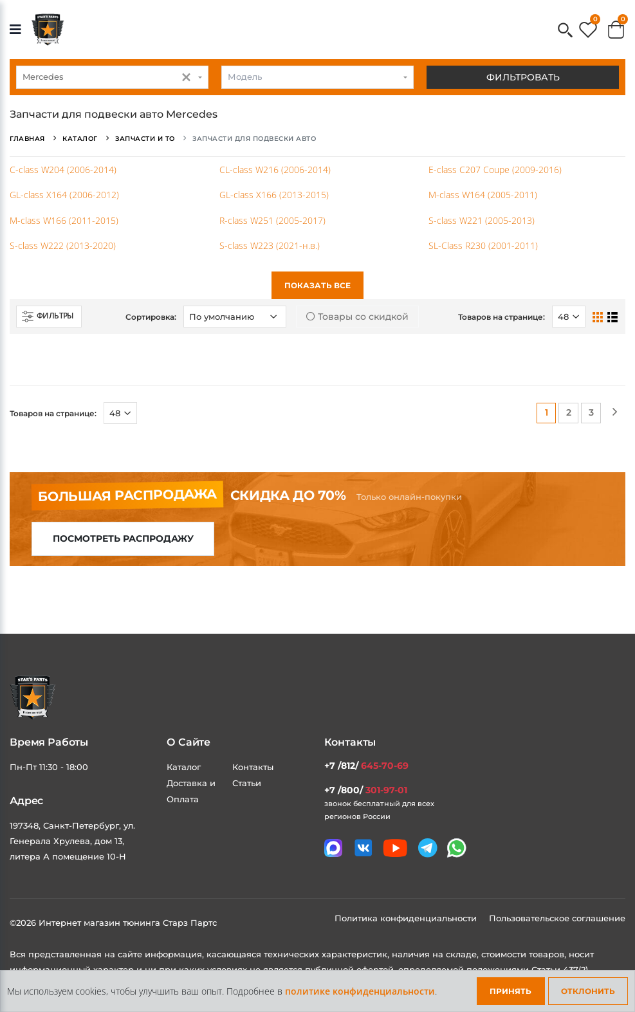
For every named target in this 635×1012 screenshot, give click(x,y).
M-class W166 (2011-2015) (64, 220)
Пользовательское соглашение (557, 918)
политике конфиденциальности (360, 991)
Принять (510, 991)
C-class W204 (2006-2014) (63, 169)
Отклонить (588, 991)
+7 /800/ (365, 790)
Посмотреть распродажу (123, 538)
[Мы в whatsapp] (456, 848)
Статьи (246, 783)
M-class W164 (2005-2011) (482, 195)
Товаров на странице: (501, 317)
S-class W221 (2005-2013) (481, 220)
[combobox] (112, 77)
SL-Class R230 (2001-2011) (483, 245)
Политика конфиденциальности (407, 918)
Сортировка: (150, 317)
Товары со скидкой (357, 316)
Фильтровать (523, 77)
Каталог (184, 767)
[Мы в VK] (363, 848)
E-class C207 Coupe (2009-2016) (495, 169)
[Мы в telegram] (427, 848)
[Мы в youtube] (395, 848)
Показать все (317, 285)
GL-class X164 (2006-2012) (64, 195)
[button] (565, 31)
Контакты (252, 767)
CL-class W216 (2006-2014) (275, 169)
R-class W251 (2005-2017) (272, 220)
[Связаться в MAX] (333, 848)
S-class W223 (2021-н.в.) (269, 245)
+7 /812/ (366, 765)
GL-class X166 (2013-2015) (274, 195)
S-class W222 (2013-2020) (63, 245)
